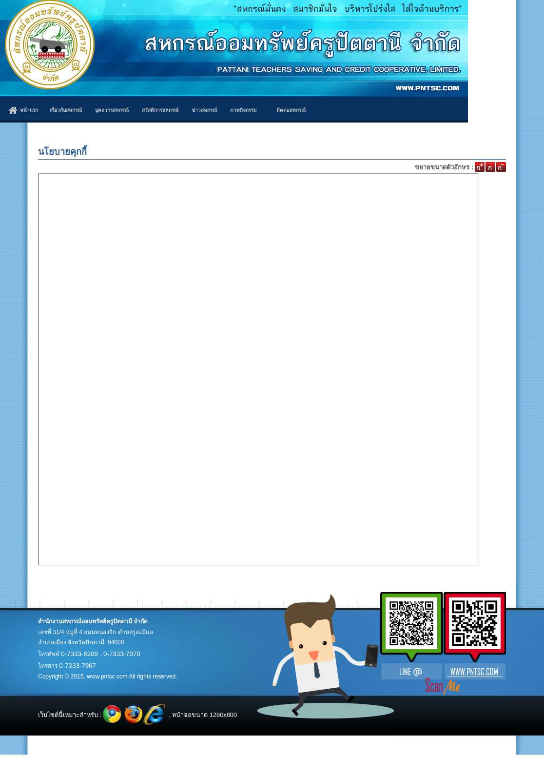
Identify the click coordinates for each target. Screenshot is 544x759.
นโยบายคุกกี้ (62, 152)
